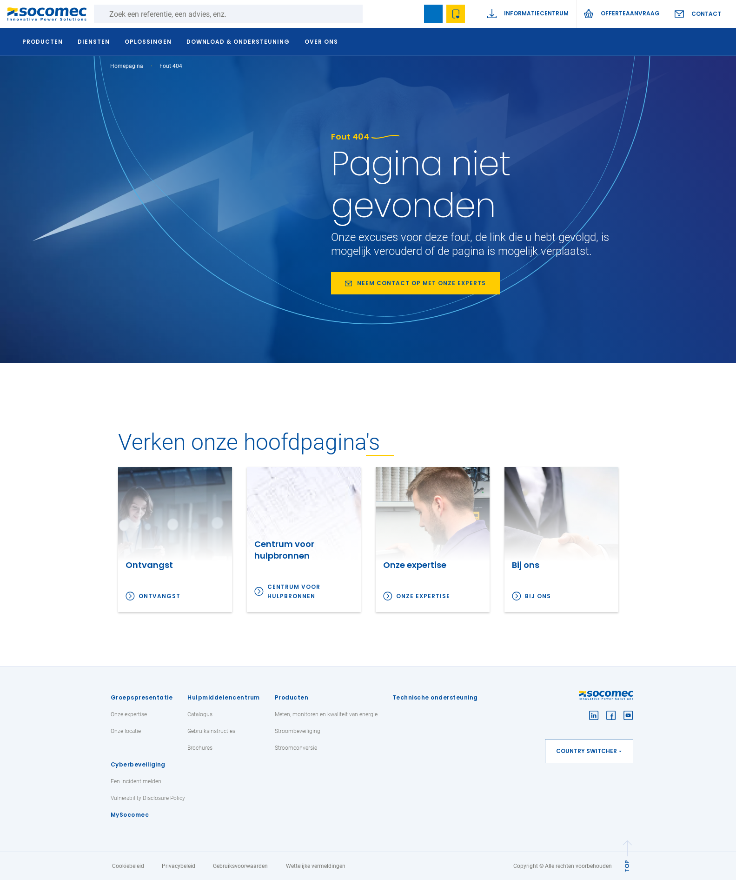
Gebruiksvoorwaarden (240, 866)
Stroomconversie (296, 748)
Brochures (199, 748)
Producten (292, 697)
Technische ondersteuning (435, 697)
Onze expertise (423, 596)
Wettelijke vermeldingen (315, 866)
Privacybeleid (178, 866)
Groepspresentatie (142, 697)
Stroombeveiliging (297, 731)
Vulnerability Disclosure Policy (148, 798)
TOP (627, 866)
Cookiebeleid (128, 866)
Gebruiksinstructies (211, 731)
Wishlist (455, 14)
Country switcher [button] (586, 751)
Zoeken (372, 14)
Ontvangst (159, 596)
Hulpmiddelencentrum (223, 697)
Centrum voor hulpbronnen (293, 591)
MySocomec (130, 815)
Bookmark (433, 14)
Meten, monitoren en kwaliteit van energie (326, 714)
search (411, 14)
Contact (706, 14)
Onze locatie (126, 731)
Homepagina (126, 66)
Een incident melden (136, 781)
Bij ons (538, 596)
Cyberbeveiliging (138, 764)
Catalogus (199, 714)
